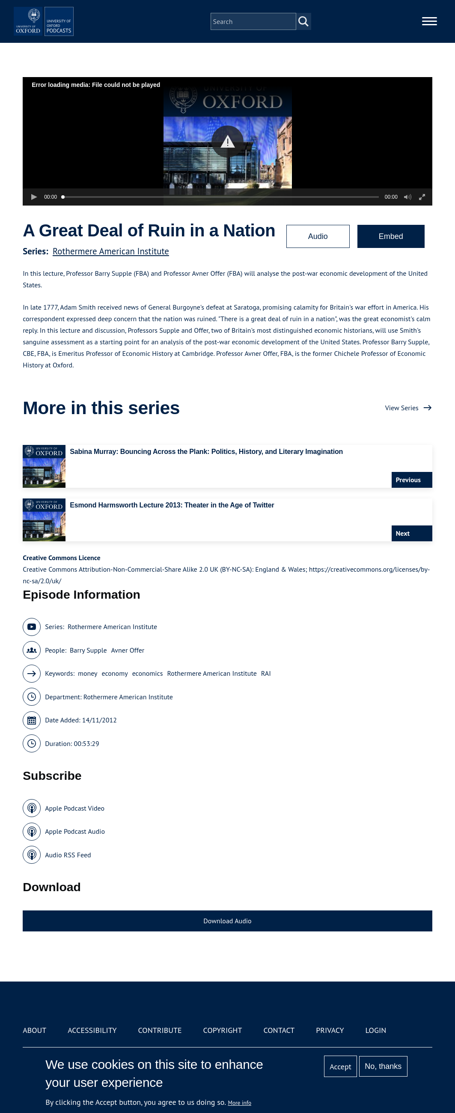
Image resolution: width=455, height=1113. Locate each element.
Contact (278, 1030)
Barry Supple (88, 650)
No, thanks (383, 1066)
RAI (266, 673)
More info (239, 1103)
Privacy (330, 1030)
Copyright (222, 1030)
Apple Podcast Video (74, 808)
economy (114, 673)
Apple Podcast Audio (75, 831)
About (34, 1030)
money (88, 673)
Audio (318, 236)
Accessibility (92, 1030)
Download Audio (227, 920)
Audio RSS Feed (68, 854)
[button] (227, 141)
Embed (391, 236)
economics (147, 673)
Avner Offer (128, 650)
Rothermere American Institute (111, 251)
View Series (402, 407)
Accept (340, 1066)
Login (375, 1030)
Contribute (160, 1030)
